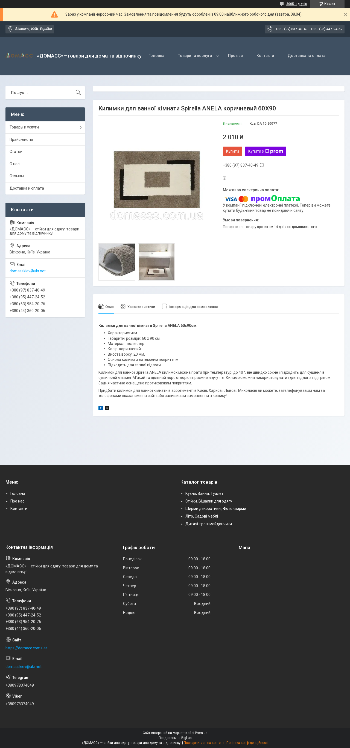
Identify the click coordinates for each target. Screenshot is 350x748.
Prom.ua (201, 733)
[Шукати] (78, 92)
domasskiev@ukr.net (28, 271)
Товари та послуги (195, 55)
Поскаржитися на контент (204, 743)
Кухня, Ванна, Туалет (204, 493)
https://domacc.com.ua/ (26, 648)
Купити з (265, 151)
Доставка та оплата (306, 55)
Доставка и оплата (27, 188)
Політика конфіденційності (247, 743)
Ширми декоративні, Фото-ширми (215, 508)
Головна (156, 55)
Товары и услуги (24, 127)
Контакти (265, 55)
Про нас (235, 55)
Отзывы (17, 176)
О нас (14, 164)
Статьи (16, 151)
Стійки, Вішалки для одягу (208, 501)
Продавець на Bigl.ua (175, 738)
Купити (232, 151)
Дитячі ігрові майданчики (208, 524)
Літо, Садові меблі (201, 516)
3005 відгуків (296, 4)
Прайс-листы (21, 139)
